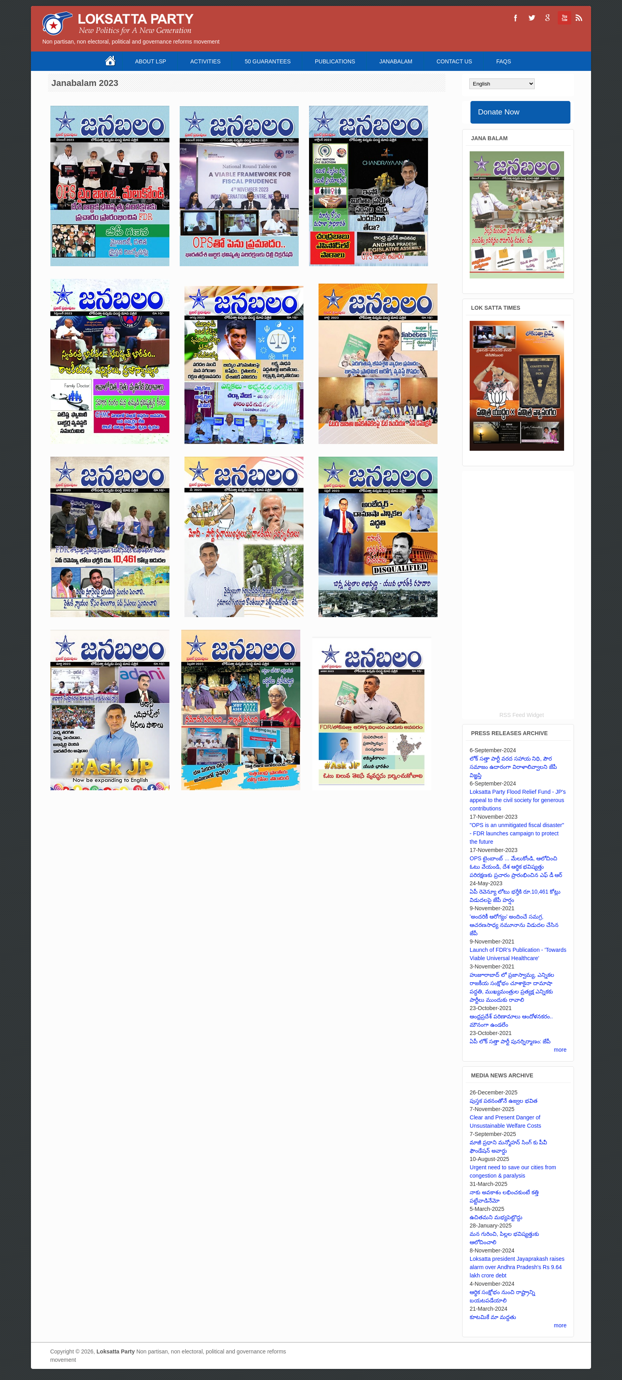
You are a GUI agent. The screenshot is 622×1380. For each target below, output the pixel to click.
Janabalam (395, 61)
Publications (335, 61)
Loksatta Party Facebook (516, 18)
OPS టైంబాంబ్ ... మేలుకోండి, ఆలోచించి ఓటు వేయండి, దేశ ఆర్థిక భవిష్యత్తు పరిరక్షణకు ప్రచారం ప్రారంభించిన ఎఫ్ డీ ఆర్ (516, 866)
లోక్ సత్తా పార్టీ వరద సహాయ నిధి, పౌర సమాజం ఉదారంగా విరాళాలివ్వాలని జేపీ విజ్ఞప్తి (513, 766)
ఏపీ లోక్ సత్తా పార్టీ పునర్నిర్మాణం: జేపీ (510, 1041)
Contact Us (454, 61)
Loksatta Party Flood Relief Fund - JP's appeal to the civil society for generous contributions (518, 800)
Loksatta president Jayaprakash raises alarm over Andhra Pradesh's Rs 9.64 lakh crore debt (517, 1267)
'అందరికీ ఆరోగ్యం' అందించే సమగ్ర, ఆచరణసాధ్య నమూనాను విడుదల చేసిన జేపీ (514, 924)
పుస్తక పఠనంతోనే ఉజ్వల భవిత (504, 1101)
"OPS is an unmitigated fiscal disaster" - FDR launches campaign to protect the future (517, 833)
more (560, 1049)
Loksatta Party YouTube (563, 18)
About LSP (150, 61)
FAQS (503, 61)
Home (111, 61)
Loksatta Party (115, 1351)
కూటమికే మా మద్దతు (493, 1317)
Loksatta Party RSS (579, 18)
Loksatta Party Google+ (547, 18)
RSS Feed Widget (521, 715)
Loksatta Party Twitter (531, 18)
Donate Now (499, 112)
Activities (205, 61)
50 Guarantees (268, 61)
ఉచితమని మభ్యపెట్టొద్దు (496, 1217)
